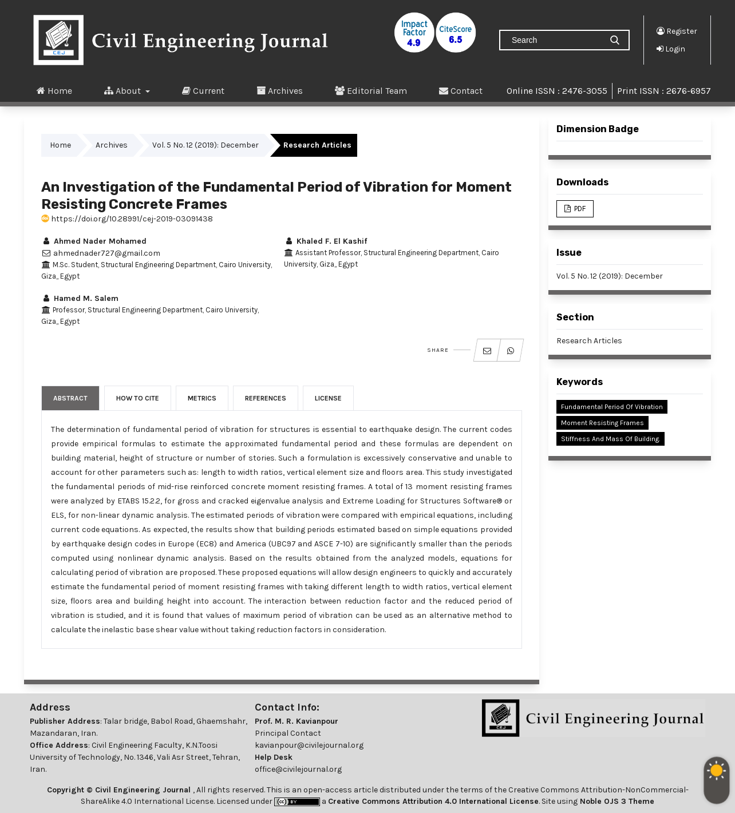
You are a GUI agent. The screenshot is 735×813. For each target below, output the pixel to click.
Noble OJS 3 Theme (616, 801)
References (265, 398)
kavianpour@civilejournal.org (309, 745)
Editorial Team (371, 90)
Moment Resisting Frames (602, 423)
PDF (579, 208)
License (328, 398)
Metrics (202, 398)
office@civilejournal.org (298, 769)
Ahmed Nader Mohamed (94, 241)
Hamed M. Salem (79, 298)
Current (203, 90)
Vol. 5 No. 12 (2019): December (205, 145)
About (123, 90)
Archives (279, 90)
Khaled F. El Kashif (325, 241)
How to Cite (137, 398)
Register (677, 31)
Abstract (70, 398)
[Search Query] (555, 40)
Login (671, 48)
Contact (461, 90)
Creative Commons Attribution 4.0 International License (433, 801)
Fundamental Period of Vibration (612, 407)
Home (54, 90)
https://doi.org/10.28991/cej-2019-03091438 (127, 219)
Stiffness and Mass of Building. (610, 439)
